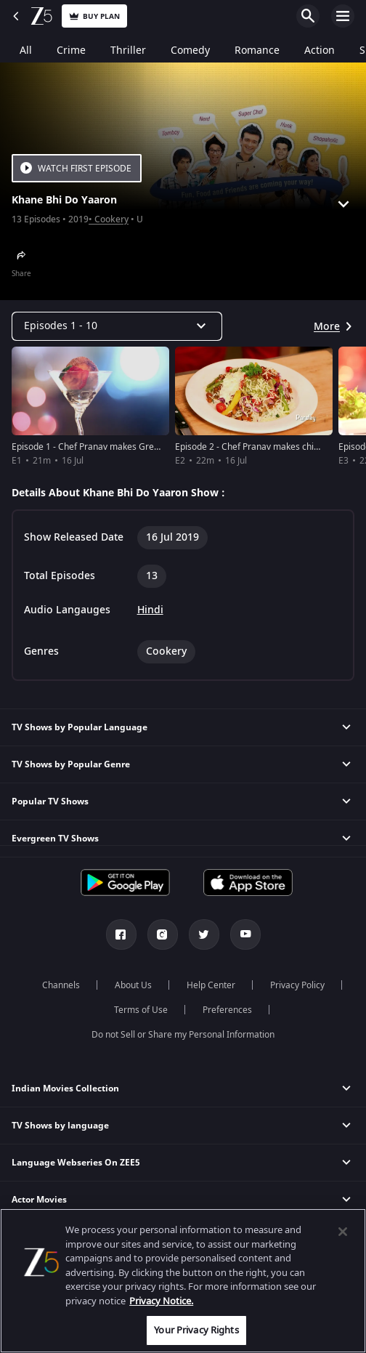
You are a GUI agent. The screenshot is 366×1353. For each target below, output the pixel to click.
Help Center (211, 985)
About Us (133, 985)
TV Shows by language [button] (60, 1125)
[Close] (343, 1232)
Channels (61, 985)
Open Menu (342, 16)
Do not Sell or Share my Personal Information (183, 1034)
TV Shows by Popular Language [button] (79, 727)
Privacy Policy (297, 985)
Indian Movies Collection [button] (65, 1088)
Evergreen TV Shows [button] (55, 838)
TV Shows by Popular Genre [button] (71, 764)
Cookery (111, 220)
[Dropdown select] (116, 326)
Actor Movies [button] (39, 1199)
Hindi (150, 610)
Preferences (227, 1010)
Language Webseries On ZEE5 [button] (76, 1162)
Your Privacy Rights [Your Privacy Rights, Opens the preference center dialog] (196, 1330)
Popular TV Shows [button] (50, 801)
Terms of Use (141, 1010)
